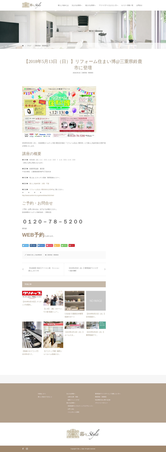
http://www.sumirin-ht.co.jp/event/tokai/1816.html (38, 195)
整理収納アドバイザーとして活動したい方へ (107, 393)
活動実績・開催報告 (87, 72)
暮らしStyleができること (45, 397)
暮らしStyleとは (63, 5)
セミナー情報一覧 (127, 5)
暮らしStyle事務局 (36, 255)
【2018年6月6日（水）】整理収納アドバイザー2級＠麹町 (83, 269)
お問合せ (139, 5)
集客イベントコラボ (73, 400)
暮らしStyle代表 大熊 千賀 (39, 183)
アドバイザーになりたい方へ (108, 5)
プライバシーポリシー (101, 403)
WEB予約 (33, 235)
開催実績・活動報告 (101, 397)
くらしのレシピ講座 (73, 412)
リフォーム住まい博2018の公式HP (41, 189)
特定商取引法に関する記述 (102, 400)
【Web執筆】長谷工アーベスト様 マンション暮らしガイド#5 (43, 269)
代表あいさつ (42, 393)
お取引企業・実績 (73, 397)
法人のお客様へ (77, 5)
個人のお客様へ (90, 5)
